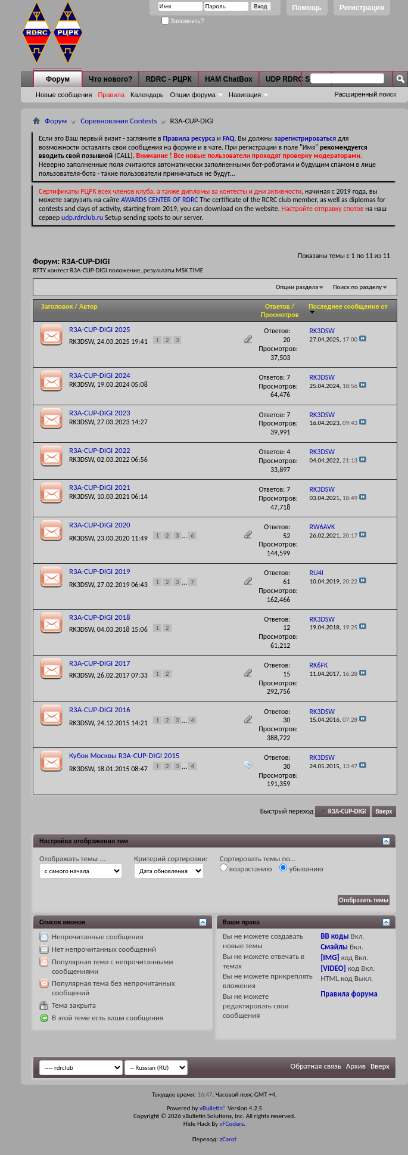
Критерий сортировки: (171, 858)
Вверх (383, 811)
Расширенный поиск (365, 94)
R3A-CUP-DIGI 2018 (99, 617)
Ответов (277, 306)
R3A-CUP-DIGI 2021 (99, 487)
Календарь (147, 94)
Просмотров (280, 315)
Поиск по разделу (357, 287)
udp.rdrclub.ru (82, 217)
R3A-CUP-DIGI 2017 (99, 663)
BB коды (334, 936)
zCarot (228, 1139)
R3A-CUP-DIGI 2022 (99, 450)
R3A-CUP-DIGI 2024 (99, 375)
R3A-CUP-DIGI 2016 (99, 709)
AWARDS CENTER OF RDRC (159, 199)
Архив (356, 1065)
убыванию (301, 868)
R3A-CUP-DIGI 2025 (99, 329)
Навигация (245, 94)
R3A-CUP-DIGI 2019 (99, 571)
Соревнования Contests (118, 120)
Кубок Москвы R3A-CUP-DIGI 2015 (124, 755)
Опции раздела (297, 287)
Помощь (307, 8)
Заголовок (57, 306)
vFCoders (232, 1124)
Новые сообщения (64, 94)
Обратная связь (316, 1065)
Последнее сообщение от (348, 308)
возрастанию (246, 868)
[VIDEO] (333, 968)
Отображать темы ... (72, 858)
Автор (88, 306)
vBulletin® (213, 1108)
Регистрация (362, 8)
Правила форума (349, 993)
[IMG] (330, 957)
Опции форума (193, 94)
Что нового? (110, 79)
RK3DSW (81, 341)
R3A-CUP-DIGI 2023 (99, 412)
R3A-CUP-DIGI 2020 (99, 524)
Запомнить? (182, 21)
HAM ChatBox (229, 79)
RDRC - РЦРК (168, 79)
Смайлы (334, 946)
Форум (58, 79)
